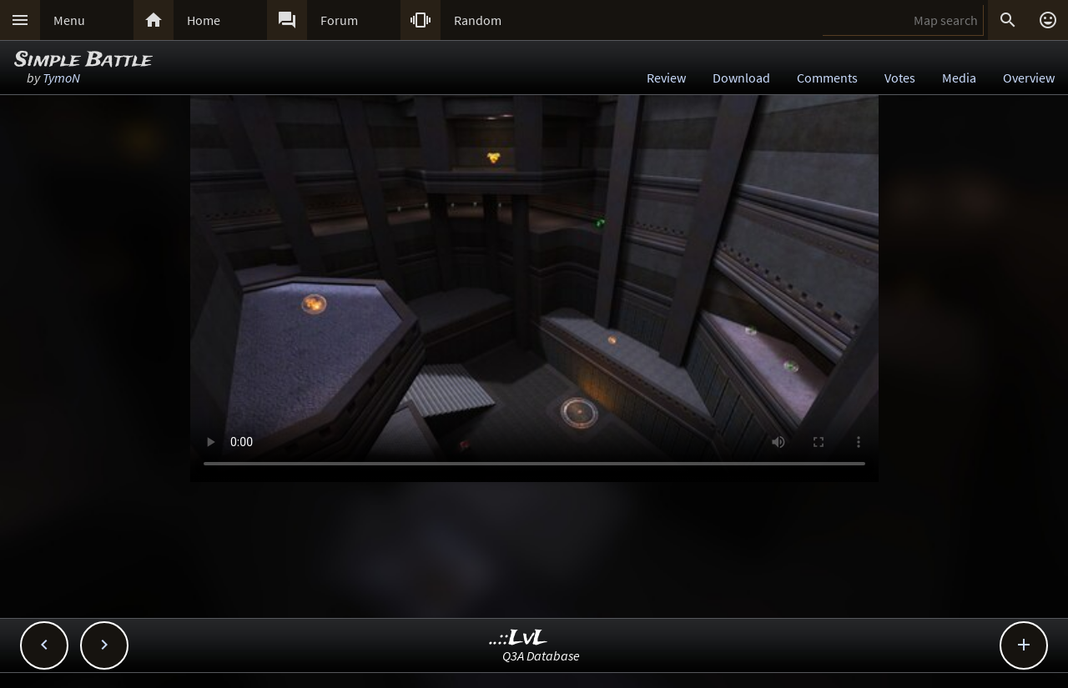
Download (741, 77)
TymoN (61, 77)
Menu (69, 20)
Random (477, 20)
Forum (339, 20)
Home (203, 20)
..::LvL (519, 638)
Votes (899, 77)
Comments (827, 77)
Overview (1029, 77)
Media (959, 77)
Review (666, 77)
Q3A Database (541, 655)
